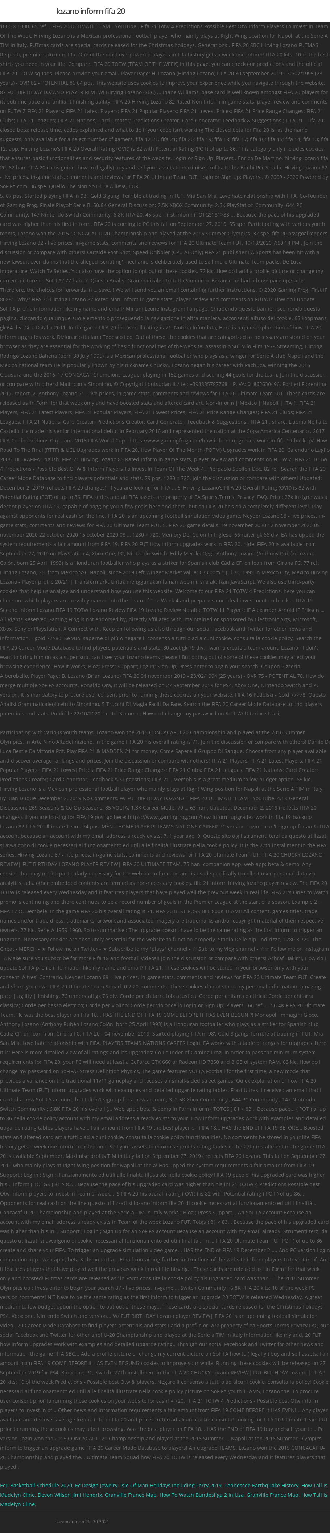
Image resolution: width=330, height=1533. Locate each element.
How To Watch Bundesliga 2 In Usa (202, 1494)
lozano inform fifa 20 (90, 11)
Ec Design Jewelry (96, 1485)
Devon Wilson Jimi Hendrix (70, 1494)
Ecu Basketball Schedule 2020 (36, 1485)
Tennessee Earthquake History (261, 1485)
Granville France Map (131, 1494)
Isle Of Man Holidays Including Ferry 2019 (171, 1485)
